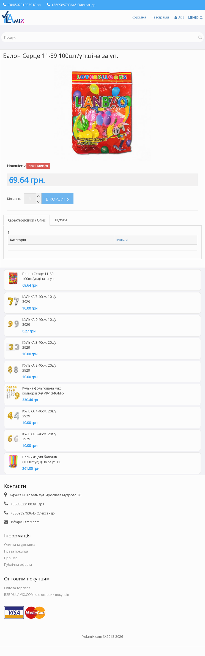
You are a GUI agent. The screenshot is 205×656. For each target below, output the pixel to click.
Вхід (179, 17)
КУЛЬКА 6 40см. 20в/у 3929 (39, 436)
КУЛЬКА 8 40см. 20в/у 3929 (39, 368)
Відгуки (61, 220)
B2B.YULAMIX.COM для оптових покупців (36, 594)
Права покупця (16, 551)
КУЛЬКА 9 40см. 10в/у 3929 (39, 322)
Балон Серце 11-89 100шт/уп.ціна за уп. (38, 276)
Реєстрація (160, 17)
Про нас (10, 558)
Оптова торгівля (17, 588)
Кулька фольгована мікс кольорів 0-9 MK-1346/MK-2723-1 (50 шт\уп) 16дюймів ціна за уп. (43, 391)
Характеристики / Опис (26, 220)
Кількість (14, 198)
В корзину (57, 199)
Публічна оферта (18, 564)
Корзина (139, 17)
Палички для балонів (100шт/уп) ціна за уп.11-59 (41, 460)
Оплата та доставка (19, 544)
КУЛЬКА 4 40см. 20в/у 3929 (39, 413)
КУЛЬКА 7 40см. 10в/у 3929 (39, 299)
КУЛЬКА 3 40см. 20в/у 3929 (39, 345)
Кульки (122, 240)
